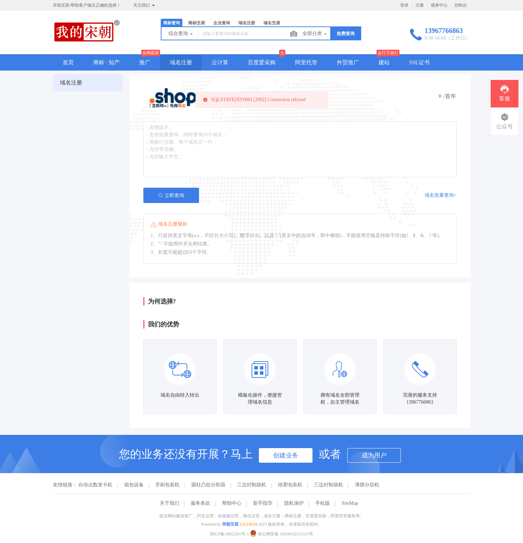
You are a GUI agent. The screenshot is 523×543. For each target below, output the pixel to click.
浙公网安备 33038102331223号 (281, 534)
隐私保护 (294, 503)
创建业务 (285, 455)
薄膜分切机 (367, 484)
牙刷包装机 (167, 484)
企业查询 (221, 23)
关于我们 (169, 503)
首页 (68, 62)
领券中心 (439, 5)
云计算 (220, 62)
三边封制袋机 (251, 484)
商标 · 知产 (106, 62)
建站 (384, 62)
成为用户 (374, 455)
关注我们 (144, 5)
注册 (419, 5)
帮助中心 (231, 503)
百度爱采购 (262, 62)
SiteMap (350, 503)
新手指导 (262, 503)
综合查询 (181, 34)
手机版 (322, 503)
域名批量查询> (441, 195)
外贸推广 (348, 62)
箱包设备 (134, 484)
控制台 (460, 5)
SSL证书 (419, 62)
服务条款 (200, 503)
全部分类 (315, 34)
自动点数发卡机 (95, 484)
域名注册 (246, 23)
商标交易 (196, 23)
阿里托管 (306, 62)
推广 (144, 62)
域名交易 (271, 23)
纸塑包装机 (290, 484)
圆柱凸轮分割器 (208, 484)
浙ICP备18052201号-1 (229, 534)
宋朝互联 (230, 524)
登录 (404, 5)
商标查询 (171, 23)
